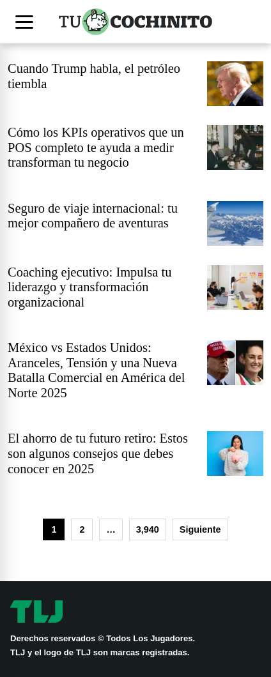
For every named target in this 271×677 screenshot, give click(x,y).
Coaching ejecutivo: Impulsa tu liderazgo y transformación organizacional (89, 287)
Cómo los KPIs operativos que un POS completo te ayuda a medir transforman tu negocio (96, 147)
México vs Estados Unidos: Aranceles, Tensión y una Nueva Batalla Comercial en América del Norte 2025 (96, 370)
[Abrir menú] (26, 21)
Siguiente (200, 529)
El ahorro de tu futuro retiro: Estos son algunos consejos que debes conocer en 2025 (98, 453)
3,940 (147, 529)
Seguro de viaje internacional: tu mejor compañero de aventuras (93, 216)
